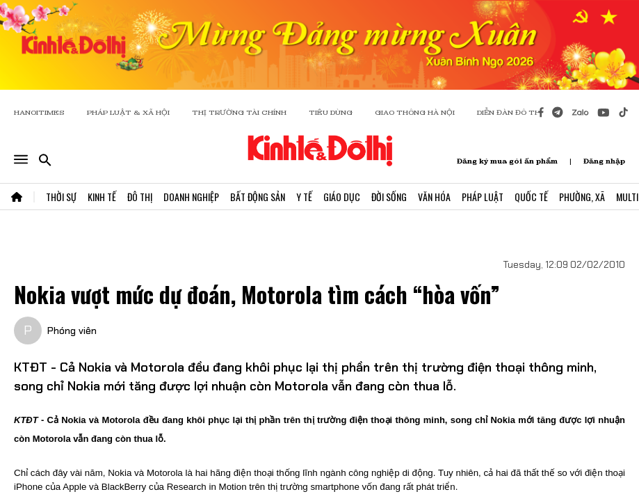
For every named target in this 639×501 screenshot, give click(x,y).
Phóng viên (72, 330)
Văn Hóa (434, 196)
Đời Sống (389, 196)
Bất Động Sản (257, 196)
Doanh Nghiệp (191, 196)
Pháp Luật (482, 196)
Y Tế (304, 196)
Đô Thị (139, 196)
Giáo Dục (341, 196)
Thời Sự (61, 196)
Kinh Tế (102, 196)
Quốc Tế (531, 196)
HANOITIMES (39, 112)
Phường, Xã (582, 196)
